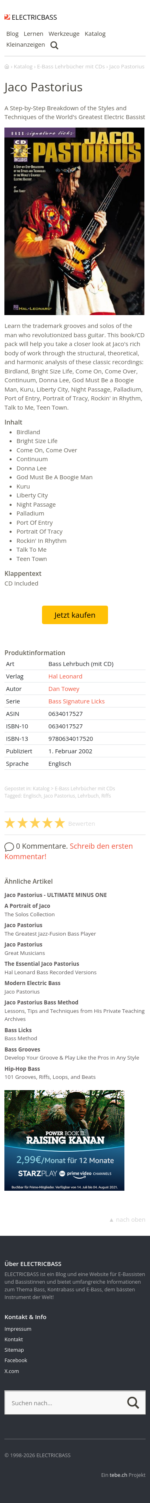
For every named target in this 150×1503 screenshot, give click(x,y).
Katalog (95, 33)
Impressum (17, 1328)
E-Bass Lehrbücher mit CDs (85, 788)
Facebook (15, 1360)
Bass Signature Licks (76, 701)
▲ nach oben (126, 1219)
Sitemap (14, 1349)
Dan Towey (63, 688)
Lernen (33, 33)
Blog (12, 33)
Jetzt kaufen (75, 615)
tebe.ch (118, 1474)
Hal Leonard (65, 676)
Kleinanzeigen (25, 44)
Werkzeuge (64, 33)
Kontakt (13, 1339)
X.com (11, 1371)
